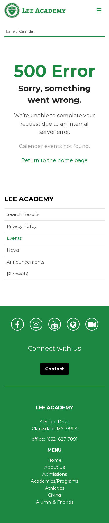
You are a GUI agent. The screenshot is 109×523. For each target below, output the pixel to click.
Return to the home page (54, 160)
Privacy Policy (22, 226)
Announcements (25, 262)
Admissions (54, 474)
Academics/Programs (54, 481)
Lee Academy (28, 199)
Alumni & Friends (54, 502)
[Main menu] (99, 10)
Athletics (54, 488)
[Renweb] (27, 275)
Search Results (23, 214)
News (13, 250)
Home (9, 31)
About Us (54, 467)
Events (14, 238)
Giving (54, 495)
